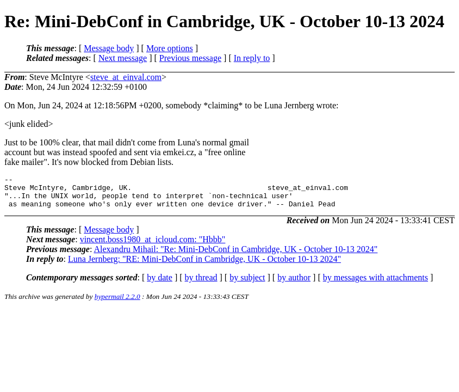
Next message (122, 58)
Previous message (190, 58)
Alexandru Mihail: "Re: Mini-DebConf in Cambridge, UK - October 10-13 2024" (235, 255)
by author (294, 284)
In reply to (252, 58)
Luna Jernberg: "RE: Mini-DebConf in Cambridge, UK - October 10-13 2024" (204, 265)
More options (169, 48)
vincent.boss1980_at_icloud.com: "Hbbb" (153, 245)
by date (159, 284)
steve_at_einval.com (126, 77)
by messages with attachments (375, 284)
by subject (247, 284)
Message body (109, 48)
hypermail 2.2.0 (117, 303)
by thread (201, 284)
